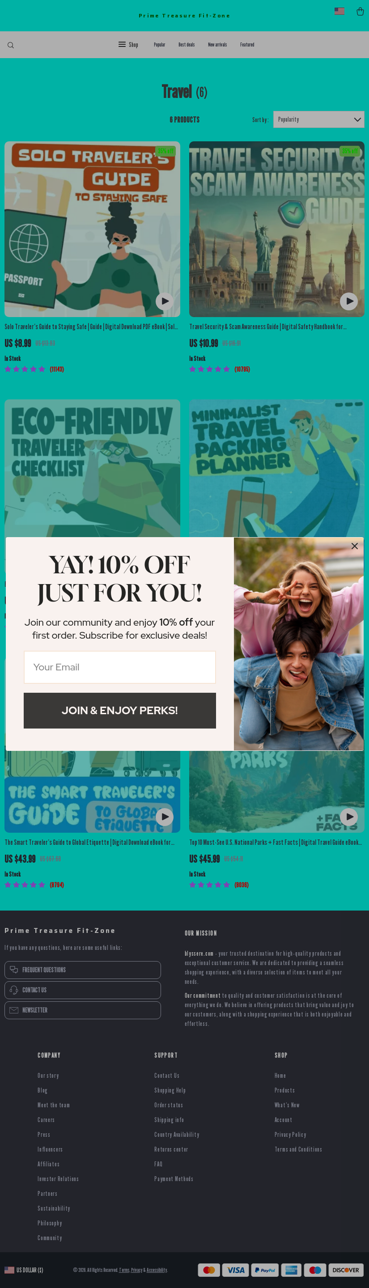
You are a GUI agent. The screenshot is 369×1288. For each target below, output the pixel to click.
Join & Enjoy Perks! (120, 710)
